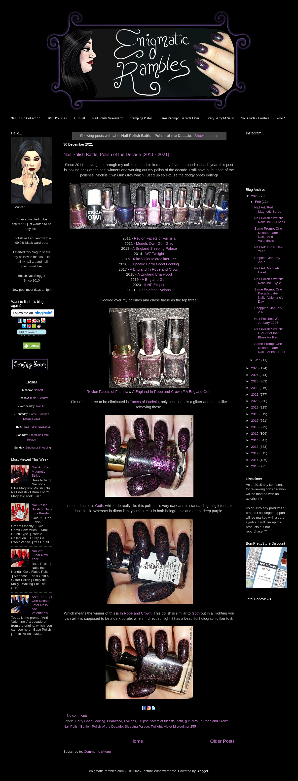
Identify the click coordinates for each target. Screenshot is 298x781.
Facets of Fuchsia (144, 402)
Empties (30, 447)
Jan (258, 360)
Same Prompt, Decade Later (179, 118)
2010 (255, 466)
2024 (255, 375)
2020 (255, 401)
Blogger (202, 771)
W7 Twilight (154, 254)
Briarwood (114, 721)
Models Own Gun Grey (155, 244)
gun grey (191, 721)
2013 (255, 447)
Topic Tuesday (39, 397)
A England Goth (155, 280)
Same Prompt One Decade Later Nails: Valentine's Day (268, 295)
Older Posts (222, 741)
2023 (255, 381)
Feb (258, 202)
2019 (255, 407)
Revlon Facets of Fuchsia (154, 238)
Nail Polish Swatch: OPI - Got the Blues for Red (268, 333)
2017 (255, 420)
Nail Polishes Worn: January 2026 (269, 321)
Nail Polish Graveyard (107, 118)
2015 (255, 433)
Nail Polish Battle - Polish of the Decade (93, 726)
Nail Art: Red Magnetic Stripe (41, 471)
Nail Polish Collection (25, 118)
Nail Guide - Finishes (255, 118)
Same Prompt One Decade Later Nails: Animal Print (269, 348)
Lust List (79, 118)
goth (180, 721)
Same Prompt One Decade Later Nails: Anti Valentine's (42, 605)
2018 (255, 414)
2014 (255, 440)
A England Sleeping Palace (154, 248)
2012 (255, 453)
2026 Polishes (57, 118)
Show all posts (206, 136)
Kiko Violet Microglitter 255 (154, 259)
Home (136, 741)
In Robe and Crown (136, 613)
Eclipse (143, 721)
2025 (255, 368)
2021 (255, 394)
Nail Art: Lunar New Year (40, 555)
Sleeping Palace (137, 726)
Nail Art (38, 389)
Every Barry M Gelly (220, 118)
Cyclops (130, 721)
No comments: (78, 715)
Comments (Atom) (97, 751)
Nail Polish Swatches (37, 426)
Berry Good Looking (90, 721)
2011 (255, 460)
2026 (255, 196)
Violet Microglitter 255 (180, 726)
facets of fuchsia (162, 721)
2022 (255, 388)
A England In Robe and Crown (155, 269)
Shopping (45, 447)
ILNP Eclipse (154, 285)
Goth (99, 506)
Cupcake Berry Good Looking (155, 264)
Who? (280, 118)
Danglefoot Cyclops (155, 290)
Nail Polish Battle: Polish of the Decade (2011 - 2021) (116, 154)
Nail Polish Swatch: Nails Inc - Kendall (42, 509)
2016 (255, 427)
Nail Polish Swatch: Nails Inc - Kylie (268, 281)
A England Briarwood (154, 274)
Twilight (156, 726)
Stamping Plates (141, 118)
